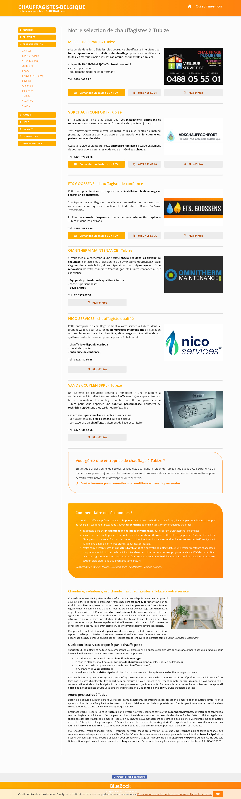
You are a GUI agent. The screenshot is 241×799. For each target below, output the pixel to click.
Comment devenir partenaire (129, 777)
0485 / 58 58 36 (144, 235)
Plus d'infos (195, 93)
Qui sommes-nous (209, 6)
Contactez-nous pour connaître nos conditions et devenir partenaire (130, 483)
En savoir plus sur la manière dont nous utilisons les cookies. (174, 794)
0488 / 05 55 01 (144, 93)
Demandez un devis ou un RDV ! (96, 93)
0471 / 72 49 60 (144, 164)
